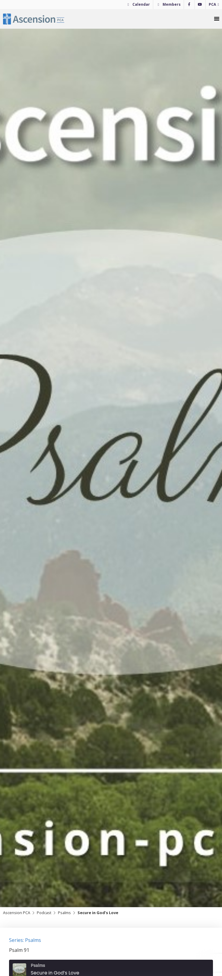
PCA (212, 4)
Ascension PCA (16, 912)
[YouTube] (200, 4)
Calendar (141, 4)
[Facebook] (189, 4)
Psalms (64, 912)
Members (172, 4)
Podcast (44, 912)
